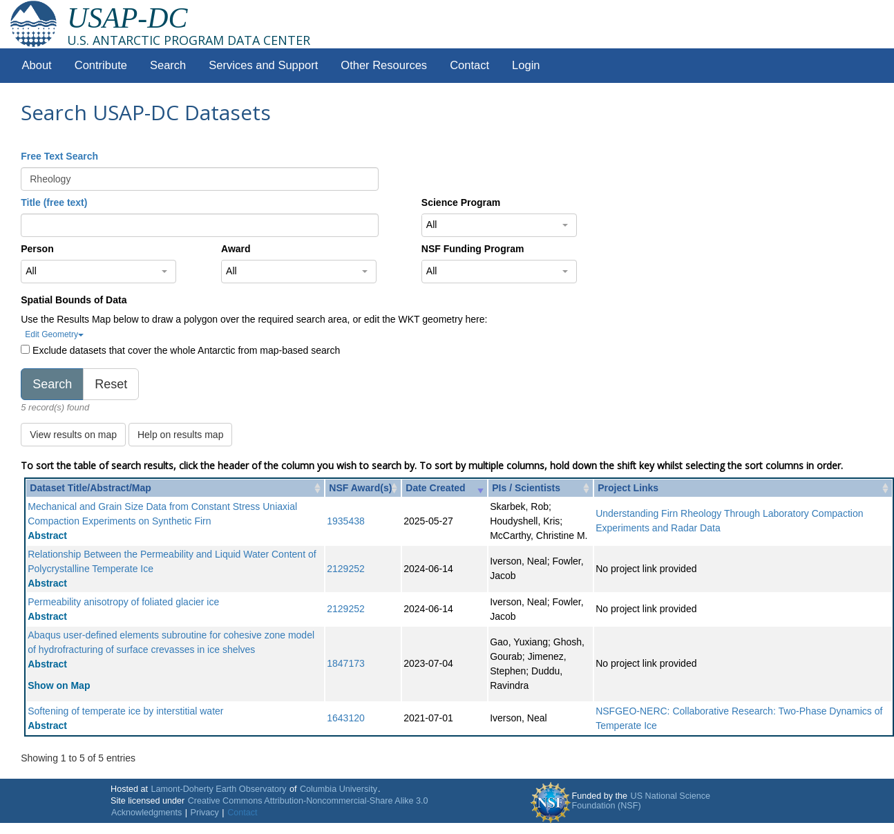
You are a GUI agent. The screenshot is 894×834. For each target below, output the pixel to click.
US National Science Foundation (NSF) (641, 801)
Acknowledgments (146, 812)
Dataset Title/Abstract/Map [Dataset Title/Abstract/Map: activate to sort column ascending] (90, 487)
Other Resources (384, 65)
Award (236, 248)
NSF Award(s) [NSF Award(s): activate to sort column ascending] (360, 487)
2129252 (346, 568)
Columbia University (338, 789)
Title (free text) (54, 202)
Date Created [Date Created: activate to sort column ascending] (435, 487)
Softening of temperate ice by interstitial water (125, 711)
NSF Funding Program (472, 248)
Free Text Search (59, 156)
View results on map (73, 434)
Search (168, 65)
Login (526, 65)
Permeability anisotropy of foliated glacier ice (123, 601)
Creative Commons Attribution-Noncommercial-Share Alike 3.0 (308, 801)
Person (37, 248)
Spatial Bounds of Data (73, 299)
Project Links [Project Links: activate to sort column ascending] (628, 487)
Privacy (205, 812)
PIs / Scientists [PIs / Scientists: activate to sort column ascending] (526, 487)
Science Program (460, 202)
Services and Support (263, 65)
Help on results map (180, 434)
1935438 (346, 521)
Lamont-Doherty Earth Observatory (218, 789)
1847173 (346, 663)
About (37, 65)
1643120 (346, 717)
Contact (469, 65)
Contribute (101, 65)
